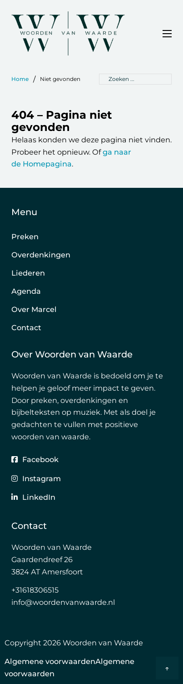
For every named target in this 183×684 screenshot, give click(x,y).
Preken (25, 236)
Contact (26, 327)
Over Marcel (34, 309)
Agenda (26, 291)
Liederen (28, 272)
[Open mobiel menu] (167, 33)
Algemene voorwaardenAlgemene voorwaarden (69, 667)
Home (20, 78)
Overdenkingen (40, 254)
